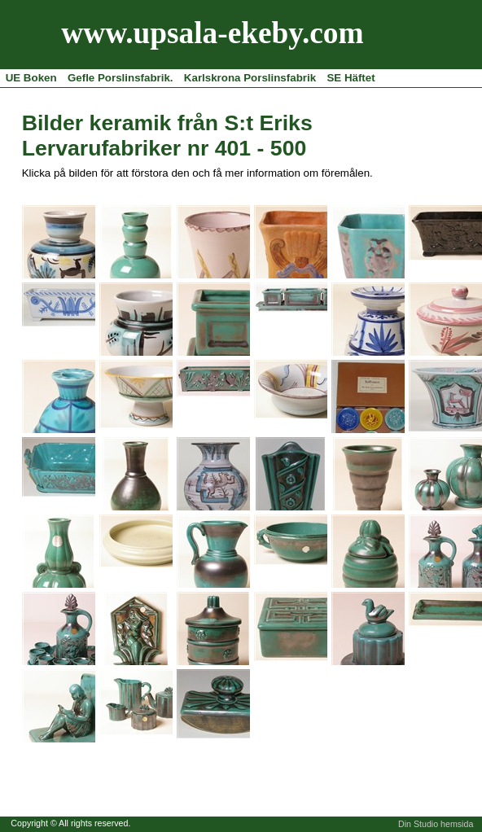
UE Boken (31, 78)
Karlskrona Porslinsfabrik (250, 78)
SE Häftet (350, 78)
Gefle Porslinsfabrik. (120, 78)
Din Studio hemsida (435, 824)
